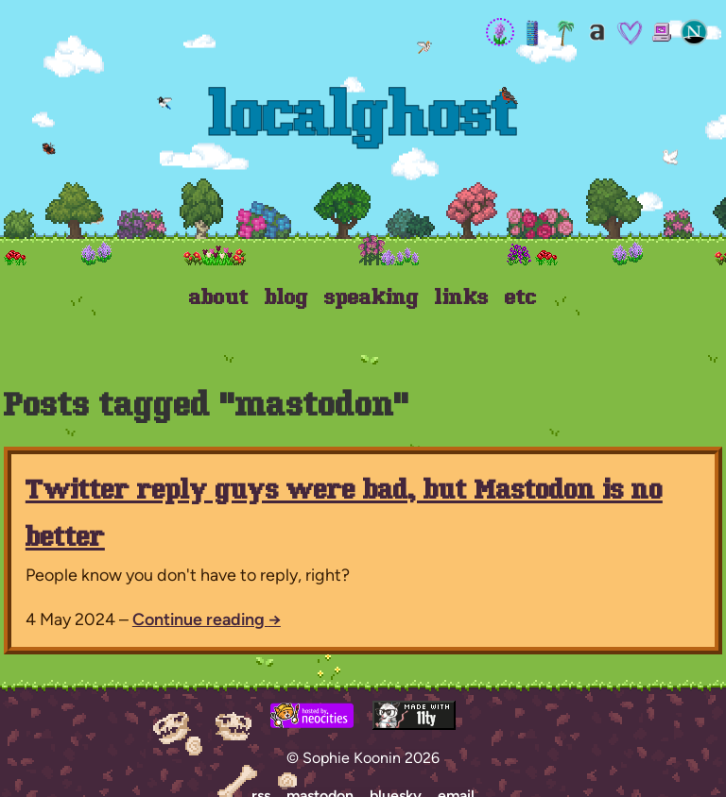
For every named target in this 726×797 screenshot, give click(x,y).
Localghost (363, 119)
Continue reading (206, 619)
